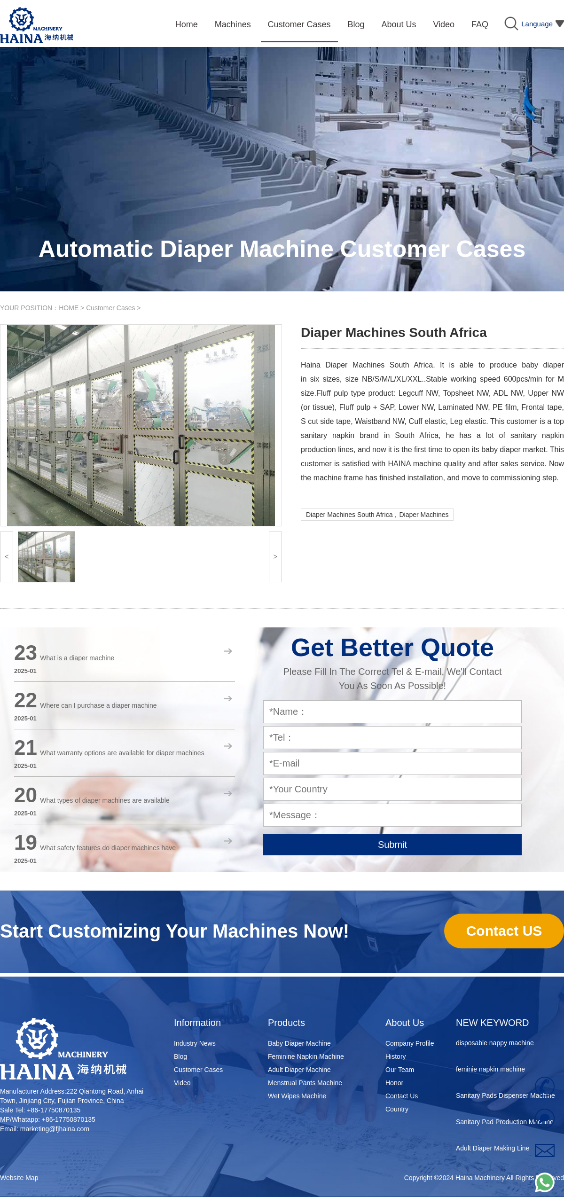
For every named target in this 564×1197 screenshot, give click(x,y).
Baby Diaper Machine (299, 1043)
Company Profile (409, 1043)
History (395, 1056)
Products (286, 1022)
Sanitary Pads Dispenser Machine (505, 1097)
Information (197, 1022)
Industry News (195, 1043)
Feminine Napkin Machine (306, 1056)
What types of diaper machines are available (104, 800)
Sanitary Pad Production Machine (505, 1123)
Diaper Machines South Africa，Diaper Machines (377, 514)
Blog (180, 1056)
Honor (394, 1083)
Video (182, 1083)
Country (396, 1109)
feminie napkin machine (490, 1070)
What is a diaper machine (77, 658)
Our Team (399, 1069)
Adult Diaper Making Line (492, 1149)
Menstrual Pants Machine (305, 1083)
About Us (404, 1022)
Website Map (19, 1177)
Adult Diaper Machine (299, 1069)
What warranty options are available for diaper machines (122, 753)
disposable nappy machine (495, 1044)
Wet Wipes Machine (297, 1096)
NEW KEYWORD (492, 1022)
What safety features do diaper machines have (108, 848)
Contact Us (401, 1096)
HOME (68, 308)
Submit (392, 844)
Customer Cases (110, 308)
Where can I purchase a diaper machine (98, 705)
